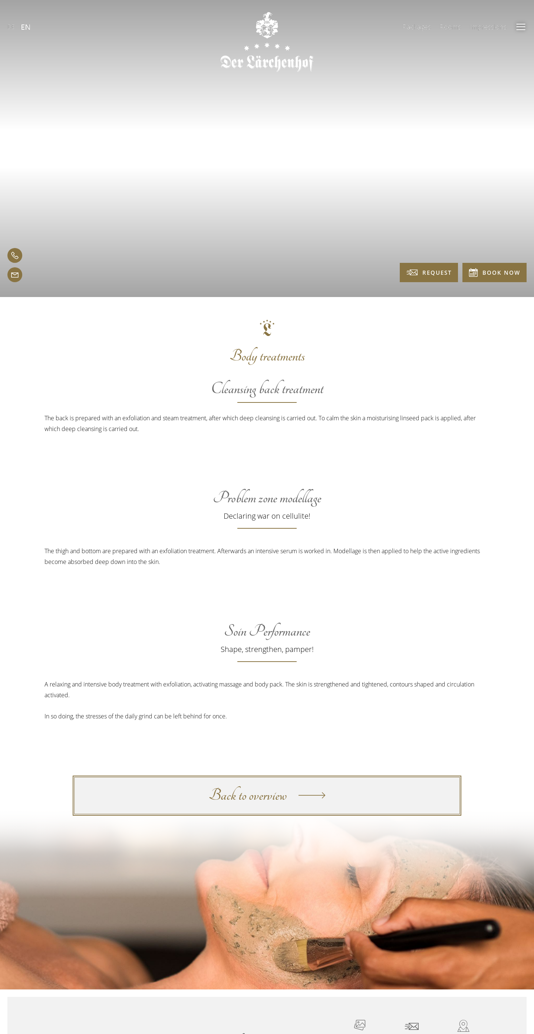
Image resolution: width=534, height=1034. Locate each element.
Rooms (450, 26)
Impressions (488, 26)
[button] (521, 26)
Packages (417, 26)
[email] (14, 274)
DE (11, 27)
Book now (494, 272)
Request (429, 272)
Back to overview (267, 795)
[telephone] (14, 255)
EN (26, 27)
